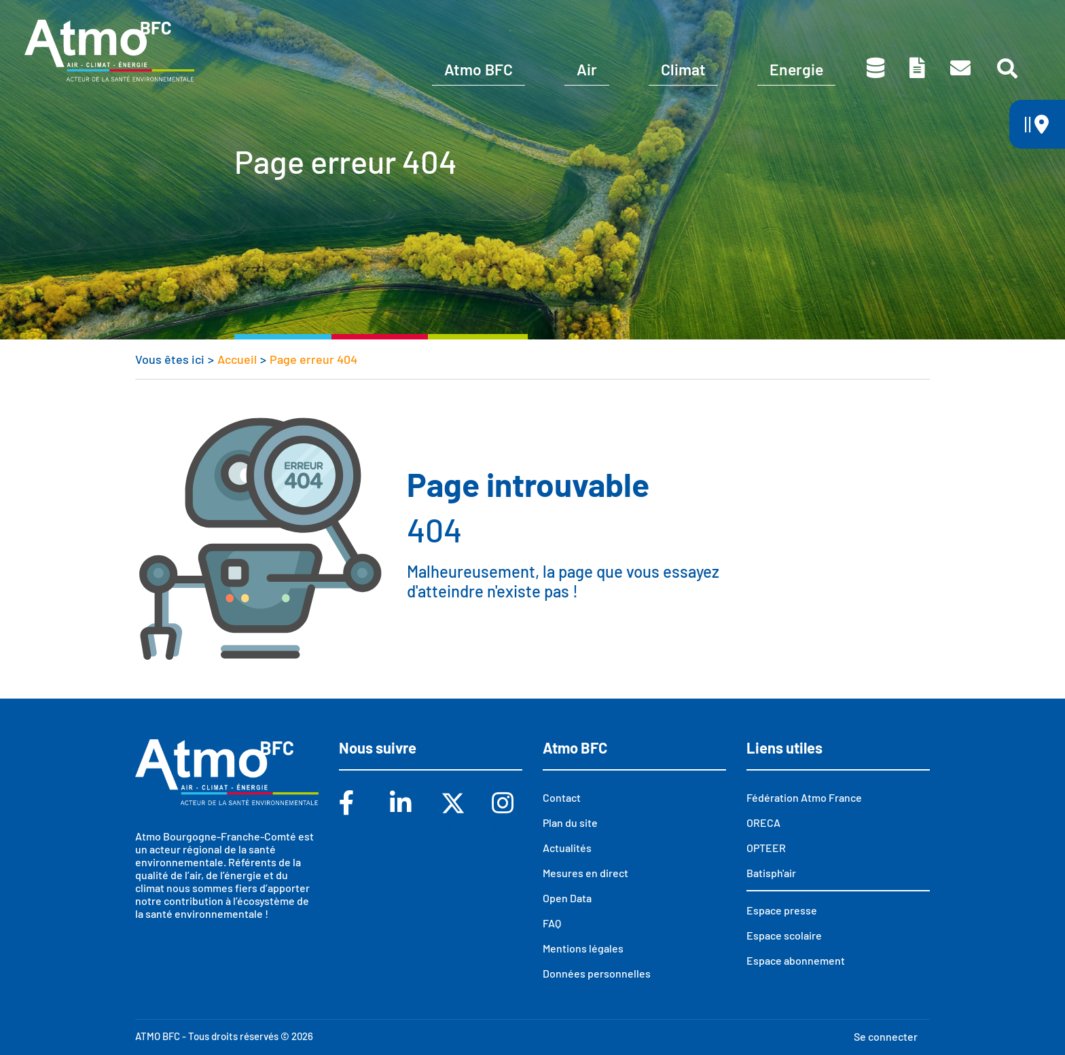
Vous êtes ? (556, 19)
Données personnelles (597, 973)
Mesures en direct (585, 872)
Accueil (237, 359)
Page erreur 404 (313, 359)
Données (875, 68)
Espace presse (956, 19)
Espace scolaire (822, 19)
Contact (960, 68)
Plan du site (570, 822)
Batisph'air (771, 872)
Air (587, 69)
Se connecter (886, 1036)
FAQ (552, 923)
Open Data (567, 897)
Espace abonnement (795, 960)
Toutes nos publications (917, 68)
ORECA (763, 822)
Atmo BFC (478, 69)
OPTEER (766, 847)
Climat (683, 69)
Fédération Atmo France (804, 797)
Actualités (567, 847)
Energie (796, 69)
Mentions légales (583, 948)
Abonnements (689, 19)
